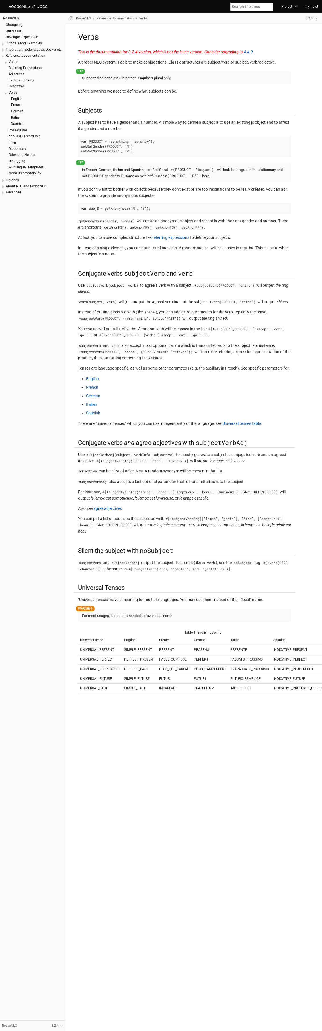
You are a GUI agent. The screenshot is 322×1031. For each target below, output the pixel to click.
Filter (12, 142)
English (16, 99)
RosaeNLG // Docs (28, 6)
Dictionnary (17, 149)
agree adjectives (107, 508)
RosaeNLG (11, 18)
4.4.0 (248, 52)
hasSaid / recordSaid (25, 136)
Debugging (17, 161)
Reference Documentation (25, 56)
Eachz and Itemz (21, 80)
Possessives (18, 130)
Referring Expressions (25, 68)
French (16, 105)
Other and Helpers (22, 155)
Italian (16, 117)
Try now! (311, 7)
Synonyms (17, 86)
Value (13, 62)
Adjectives (16, 74)
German (17, 111)
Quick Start (14, 31)
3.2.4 (309, 18)
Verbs (13, 93)
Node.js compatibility (25, 173)
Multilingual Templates (26, 167)
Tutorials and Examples (24, 43)
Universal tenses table (241, 423)
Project (286, 7)
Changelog (14, 25)
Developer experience (22, 37)
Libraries (12, 180)
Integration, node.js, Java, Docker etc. (34, 50)
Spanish (17, 123)
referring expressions (170, 237)
